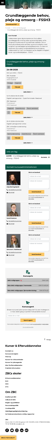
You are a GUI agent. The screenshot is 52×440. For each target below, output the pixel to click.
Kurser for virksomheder (14, 359)
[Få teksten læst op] (26, 431)
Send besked (36, 192)
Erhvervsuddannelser (13, 378)
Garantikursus (20, 108)
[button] (9, 87)
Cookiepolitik (10, 408)
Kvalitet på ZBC (10, 397)
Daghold (18, 83)
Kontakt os (9, 351)
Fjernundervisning (14, 134)
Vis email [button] (11, 192)
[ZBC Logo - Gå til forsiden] (2, 2)
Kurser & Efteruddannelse (23, 345)
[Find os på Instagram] (17, 431)
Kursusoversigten (11, 354)
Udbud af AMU (10, 400)
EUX (6, 381)
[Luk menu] (49, 2)
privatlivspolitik (38, 197)
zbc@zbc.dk (20, 424)
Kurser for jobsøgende (13, 362)
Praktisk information (12, 368)
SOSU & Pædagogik (19, 28)
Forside (7, 28)
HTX (6, 387)
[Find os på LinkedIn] (22, 431)
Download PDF (11, 24)
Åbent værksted (32, 108)
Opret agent (28, 320)
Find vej (8, 356)
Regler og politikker (12, 402)
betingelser (31, 198)
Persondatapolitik (11, 405)
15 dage (10, 83)
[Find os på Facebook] (7, 431)
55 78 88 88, (11, 424)
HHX (6, 384)
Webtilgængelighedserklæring (16, 411)
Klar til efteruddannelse (13, 365)
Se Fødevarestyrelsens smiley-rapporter (19, 414)
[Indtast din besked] (38, 184)
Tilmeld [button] (17, 87)
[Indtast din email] (38, 176)
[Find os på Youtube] (12, 431)
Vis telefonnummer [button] (14, 190)
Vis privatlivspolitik (28, 327)
